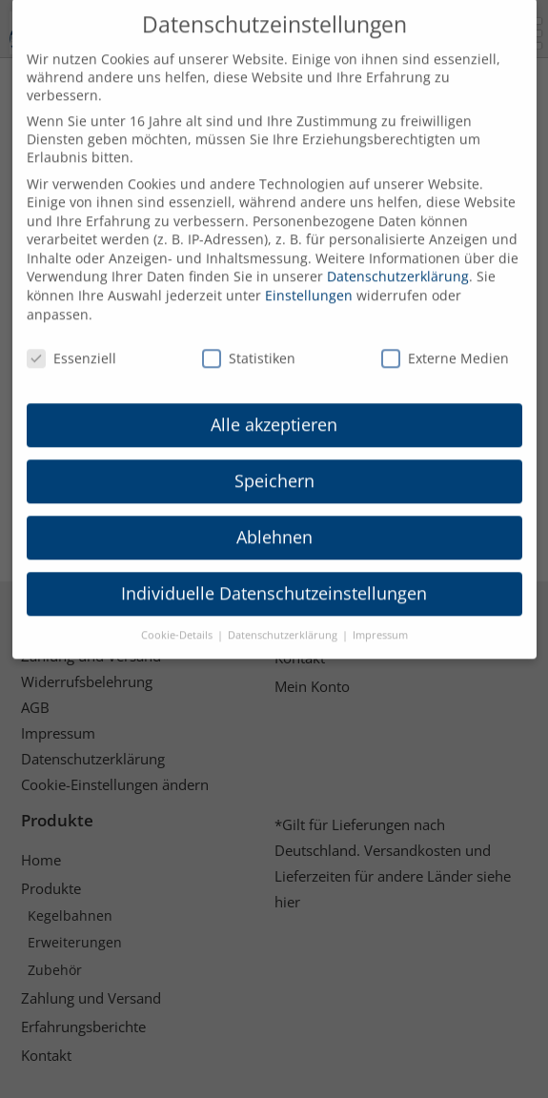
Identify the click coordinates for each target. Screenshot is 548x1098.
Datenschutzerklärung (398, 256)
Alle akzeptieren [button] (274, 404)
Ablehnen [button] (274, 516)
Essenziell (71, 337)
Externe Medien (445, 337)
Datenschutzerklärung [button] (284, 613)
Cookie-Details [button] (178, 613)
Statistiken (248, 337)
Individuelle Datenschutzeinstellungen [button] (274, 571)
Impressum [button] (380, 613)
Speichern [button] (274, 460)
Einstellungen (309, 275)
